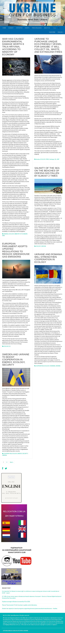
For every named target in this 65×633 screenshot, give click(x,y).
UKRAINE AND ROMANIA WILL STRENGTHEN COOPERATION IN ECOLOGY (48, 259)
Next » (11, 462)
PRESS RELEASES (37, 28)
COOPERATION (40, 367)
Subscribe (52, 32)
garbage (51, 159)
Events (27, 28)
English (61, 32)
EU (10, 346)
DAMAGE (5, 234)
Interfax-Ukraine (23, 630)
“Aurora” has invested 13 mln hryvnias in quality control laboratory (19, 605)
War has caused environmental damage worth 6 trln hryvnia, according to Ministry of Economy (13, 47)
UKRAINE (58, 367)
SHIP (58, 159)
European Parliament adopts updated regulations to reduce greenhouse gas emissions (16, 250)
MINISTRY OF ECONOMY (21, 234)
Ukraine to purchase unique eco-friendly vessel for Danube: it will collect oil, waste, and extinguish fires (48, 45)
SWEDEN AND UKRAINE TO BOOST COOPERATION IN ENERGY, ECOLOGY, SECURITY (15, 359)
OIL (55, 159)
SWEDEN (4, 455)
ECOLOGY (11, 234)
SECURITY (25, 453)
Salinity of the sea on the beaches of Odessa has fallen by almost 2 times (46, 173)
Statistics (19, 28)
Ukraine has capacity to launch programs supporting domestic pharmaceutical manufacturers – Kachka (29, 608)
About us (47, 28)
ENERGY (20, 453)
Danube (38, 159)
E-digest (11, 28)
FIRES (47, 159)
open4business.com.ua (10, 630)
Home (4, 28)
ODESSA (43, 247)
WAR (3, 235)
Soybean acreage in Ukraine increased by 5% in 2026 (16, 601)
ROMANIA (52, 367)
